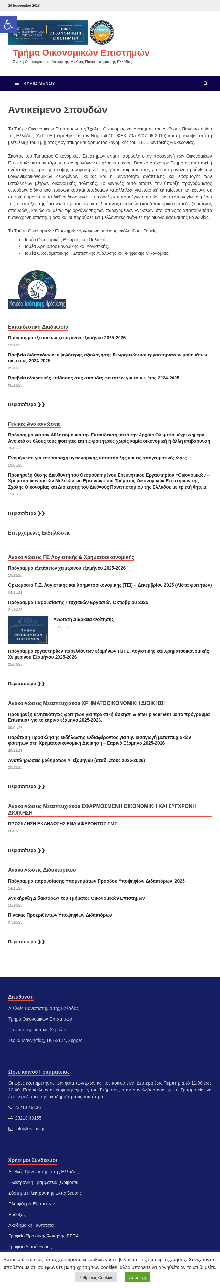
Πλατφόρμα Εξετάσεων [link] (31, 1203)
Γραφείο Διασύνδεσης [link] (30, 1246)
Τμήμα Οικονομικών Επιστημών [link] (81, 52)
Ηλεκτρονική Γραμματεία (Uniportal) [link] (44, 1182)
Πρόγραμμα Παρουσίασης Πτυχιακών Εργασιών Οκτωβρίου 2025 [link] (78, 602)
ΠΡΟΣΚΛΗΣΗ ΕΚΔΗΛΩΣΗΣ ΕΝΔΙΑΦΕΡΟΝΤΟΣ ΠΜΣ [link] (62, 823)
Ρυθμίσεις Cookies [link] (96, 1277)
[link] (8, 24)
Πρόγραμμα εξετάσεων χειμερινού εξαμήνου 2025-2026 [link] (67, 337)
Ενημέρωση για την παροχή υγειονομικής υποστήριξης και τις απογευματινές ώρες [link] (97, 457)
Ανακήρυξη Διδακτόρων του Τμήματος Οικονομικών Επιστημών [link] (76, 898)
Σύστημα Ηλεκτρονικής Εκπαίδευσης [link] (45, 1193)
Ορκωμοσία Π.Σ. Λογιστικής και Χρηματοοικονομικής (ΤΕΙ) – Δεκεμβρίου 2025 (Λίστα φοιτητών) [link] (110, 585)
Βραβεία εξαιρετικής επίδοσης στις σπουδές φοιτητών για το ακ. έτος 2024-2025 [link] (93, 377)
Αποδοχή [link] (137, 1277)
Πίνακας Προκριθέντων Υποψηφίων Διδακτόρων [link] (60, 915)
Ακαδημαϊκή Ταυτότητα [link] (31, 1225)
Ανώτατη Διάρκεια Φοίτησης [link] (84, 619)
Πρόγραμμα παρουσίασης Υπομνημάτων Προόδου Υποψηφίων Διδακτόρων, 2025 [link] (96, 881)
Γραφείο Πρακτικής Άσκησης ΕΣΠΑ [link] (43, 1235)
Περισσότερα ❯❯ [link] (26, 404)
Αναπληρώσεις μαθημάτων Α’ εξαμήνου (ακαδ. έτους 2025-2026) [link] (76, 760)
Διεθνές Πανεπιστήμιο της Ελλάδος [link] (43, 1171)
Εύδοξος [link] (17, 1214)
